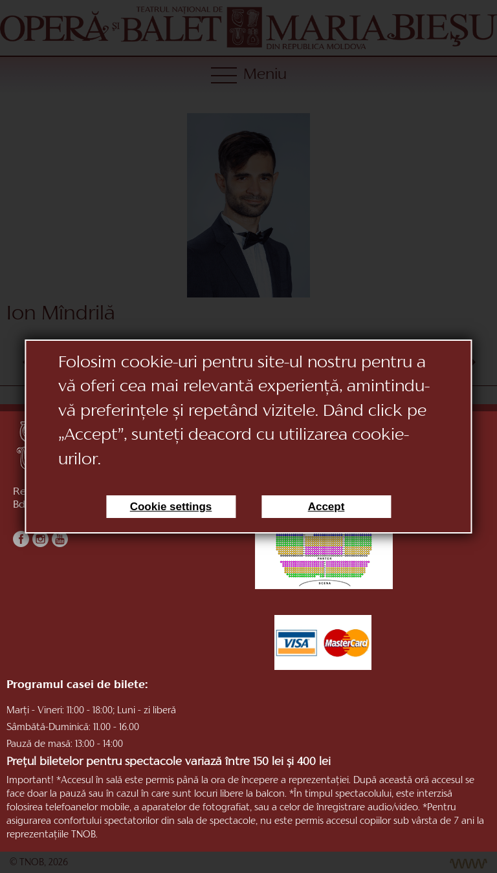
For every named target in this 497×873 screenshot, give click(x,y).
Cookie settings (171, 507)
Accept (326, 507)
